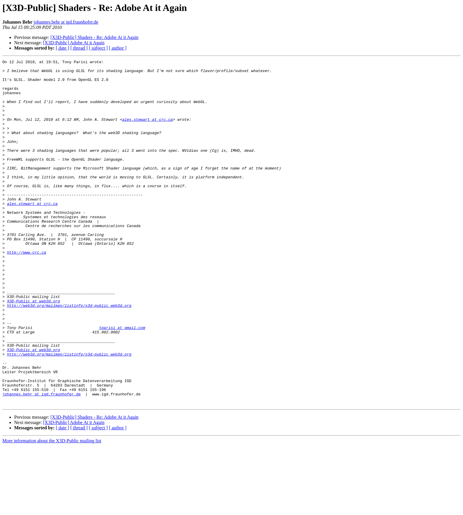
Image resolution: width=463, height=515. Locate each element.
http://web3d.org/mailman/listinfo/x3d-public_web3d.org (69, 355)
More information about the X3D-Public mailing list (51, 509)
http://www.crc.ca (26, 291)
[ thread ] (79, 47)
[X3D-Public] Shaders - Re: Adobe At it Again (94, 37)
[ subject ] (98, 47)
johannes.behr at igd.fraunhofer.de (66, 22)
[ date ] (62, 47)
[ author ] (118, 47)
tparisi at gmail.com (122, 381)
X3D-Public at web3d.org (33, 349)
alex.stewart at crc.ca (147, 131)
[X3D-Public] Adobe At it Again (74, 42)
